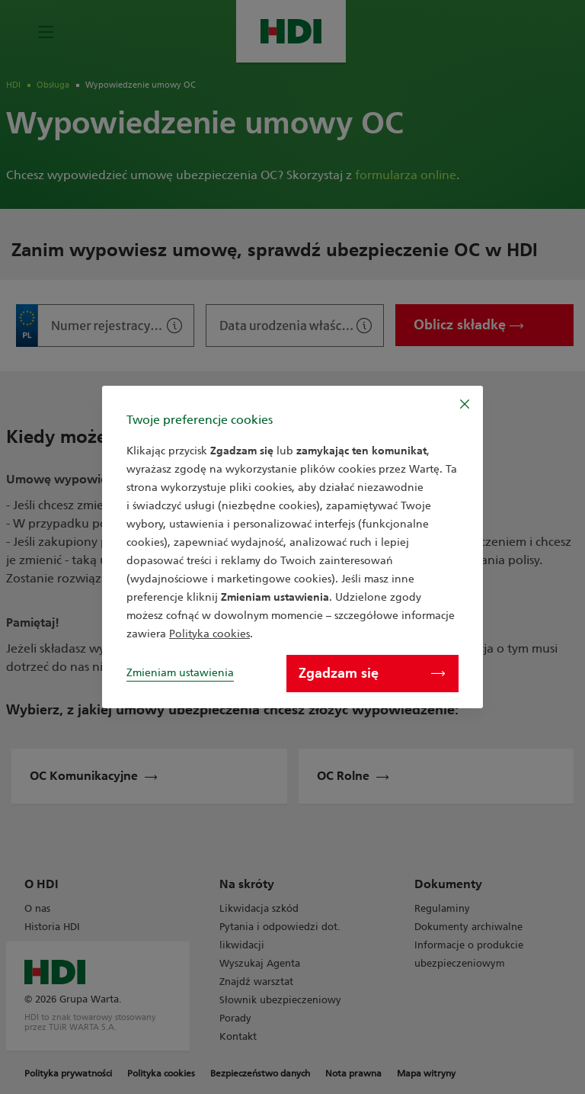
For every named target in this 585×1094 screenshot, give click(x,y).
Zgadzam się (372, 673)
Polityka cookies (209, 633)
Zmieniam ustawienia (180, 672)
